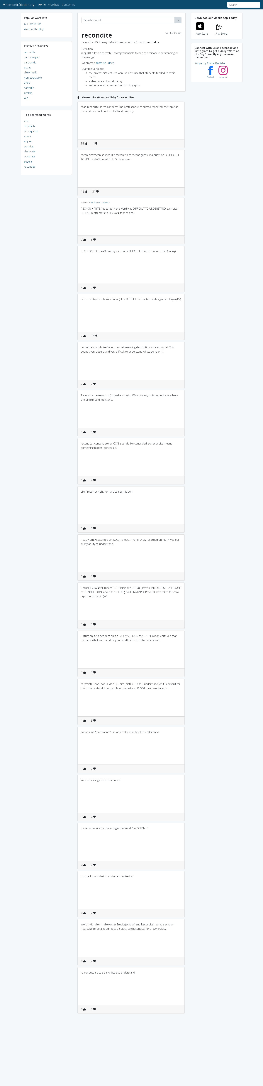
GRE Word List (32, 24)
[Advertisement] (46, 234)
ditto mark (30, 72)
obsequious (31, 131)
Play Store (221, 31)
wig (26, 98)
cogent (28, 161)
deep (111, 63)
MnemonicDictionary (18, 4)
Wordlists (53, 4)
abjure (28, 141)
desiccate (29, 151)
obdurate (29, 156)
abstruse (101, 63)
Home (42, 4)
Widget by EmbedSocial (210, 63)
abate (27, 136)
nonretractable (33, 77)
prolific (28, 93)
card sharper (31, 57)
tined (27, 82)
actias (27, 67)
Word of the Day (33, 29)
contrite (28, 146)
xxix (26, 121)
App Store (202, 31)
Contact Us (68, 4)
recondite (29, 52)
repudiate (30, 126)
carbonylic (30, 62)
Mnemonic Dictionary (100, 202)
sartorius (29, 88)
